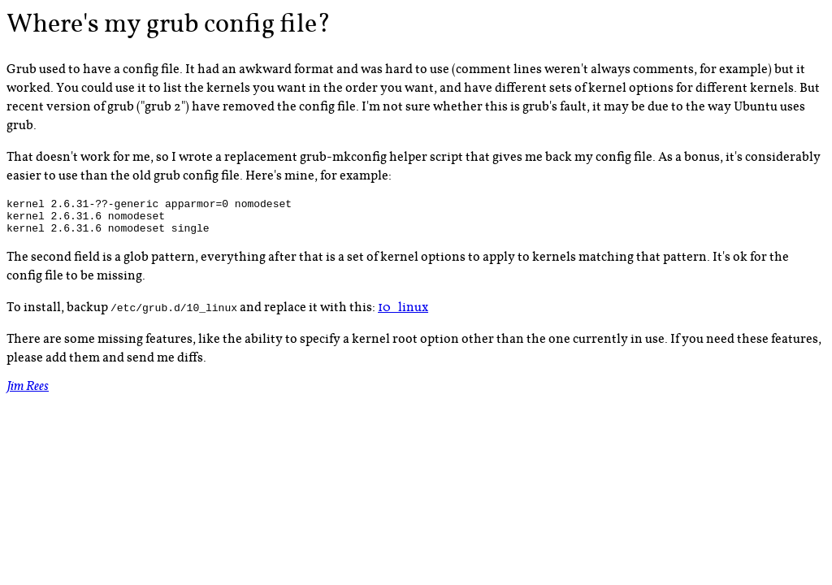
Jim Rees (27, 395)
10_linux (403, 315)
